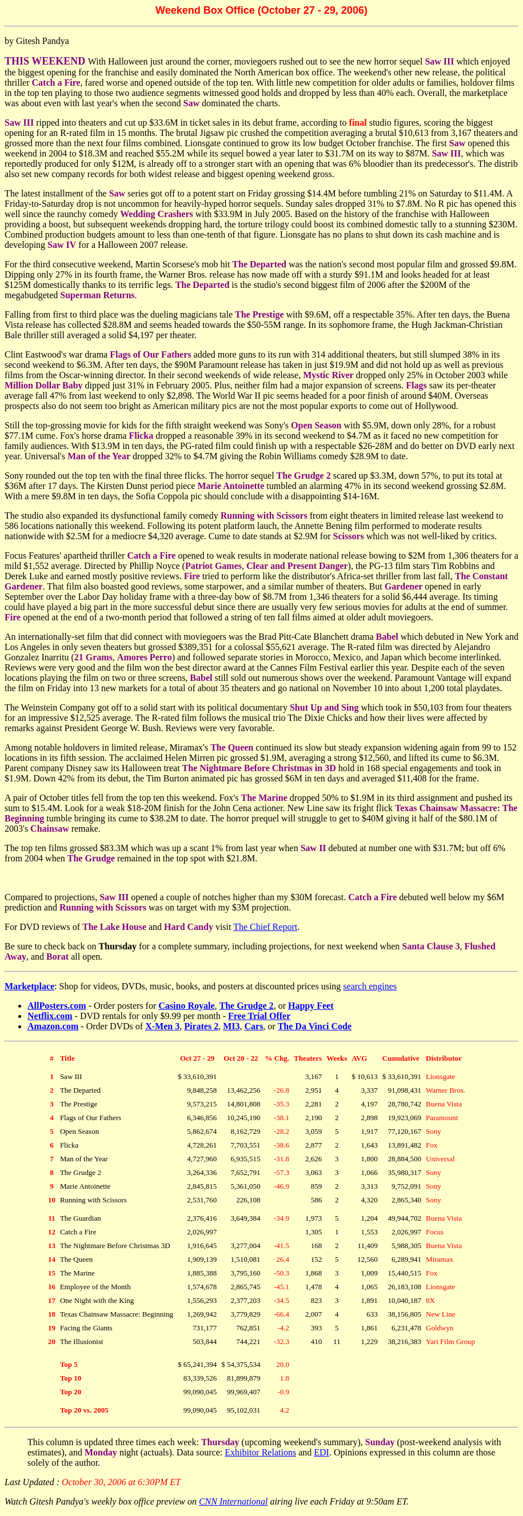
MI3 (231, 1026)
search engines (370, 986)
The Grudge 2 (246, 1005)
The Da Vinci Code (315, 1026)
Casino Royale (186, 1005)
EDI (321, 1452)
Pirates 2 (201, 1026)
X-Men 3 (162, 1026)
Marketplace (29, 986)
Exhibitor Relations (260, 1452)
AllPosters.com (56, 1005)
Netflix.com (50, 1016)
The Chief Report (265, 927)
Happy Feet (311, 1005)
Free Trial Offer (259, 1016)
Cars (253, 1026)
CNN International (233, 1501)
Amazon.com (52, 1026)
